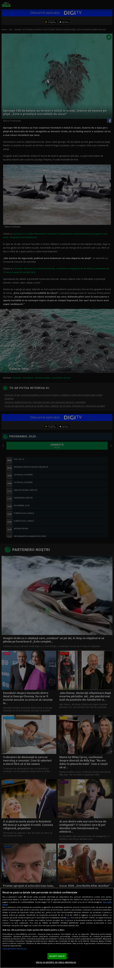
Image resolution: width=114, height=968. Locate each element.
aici (68, 917)
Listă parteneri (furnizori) (14, 949)
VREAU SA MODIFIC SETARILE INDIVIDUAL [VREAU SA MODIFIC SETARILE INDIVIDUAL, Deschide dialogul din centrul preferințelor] (56, 962)
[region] (57, 928)
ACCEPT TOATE (57, 956)
